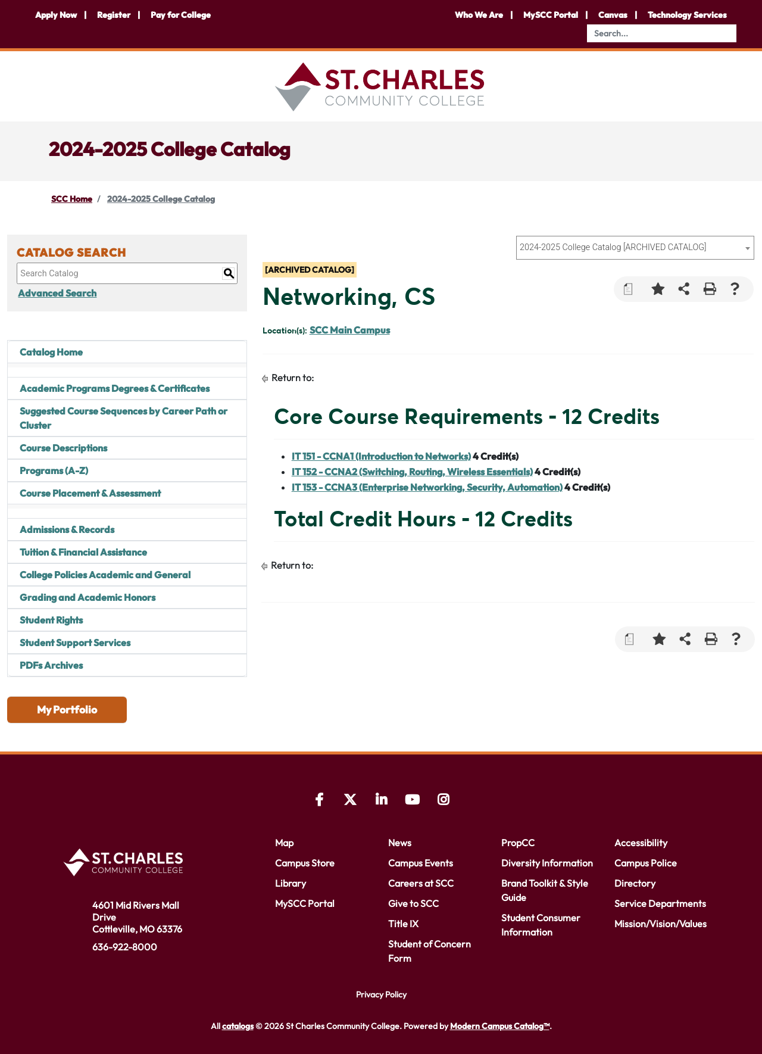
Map (284, 843)
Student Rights (51, 620)
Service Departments (660, 903)
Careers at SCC (421, 883)
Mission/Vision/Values (660, 924)
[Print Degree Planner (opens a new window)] (633, 289)
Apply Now (56, 15)
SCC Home (71, 199)
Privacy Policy (381, 994)
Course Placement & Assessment (90, 493)
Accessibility (640, 843)
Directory (634, 883)
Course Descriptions (63, 448)
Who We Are (479, 15)
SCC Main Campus (350, 330)
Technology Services (687, 15)
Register (113, 15)
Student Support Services (75, 642)
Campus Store (305, 863)
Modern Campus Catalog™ (499, 1026)
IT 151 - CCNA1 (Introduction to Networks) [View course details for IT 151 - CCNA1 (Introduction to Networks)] (381, 456)
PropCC (518, 843)
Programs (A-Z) (54, 470)
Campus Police (645, 863)
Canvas (612, 15)
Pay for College (181, 15)
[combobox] (635, 248)
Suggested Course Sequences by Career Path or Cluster (123, 418)
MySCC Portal (550, 15)
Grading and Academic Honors (87, 597)
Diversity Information (547, 863)
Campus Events (420, 863)
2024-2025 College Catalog (161, 199)
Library (290, 883)
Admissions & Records (67, 529)
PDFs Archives (51, 665)
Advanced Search (56, 293)
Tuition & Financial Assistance (83, 552)
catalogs (238, 1026)
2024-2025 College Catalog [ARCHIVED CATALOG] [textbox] (613, 247)
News (399, 843)
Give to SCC (413, 903)
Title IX (403, 924)
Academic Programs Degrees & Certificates (115, 388)
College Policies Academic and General (105, 575)
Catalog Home (51, 352)
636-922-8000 (124, 947)
